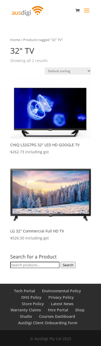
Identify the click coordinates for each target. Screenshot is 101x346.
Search (68, 265)
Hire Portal (58, 309)
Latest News (62, 303)
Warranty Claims (26, 309)
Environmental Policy (61, 290)
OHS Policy (31, 297)
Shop (80, 309)
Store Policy (33, 303)
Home (15, 39)
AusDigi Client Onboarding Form (47, 322)
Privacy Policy (61, 297)
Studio (26, 316)
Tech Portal (24, 290)
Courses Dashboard (57, 316)
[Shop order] (68, 71)
